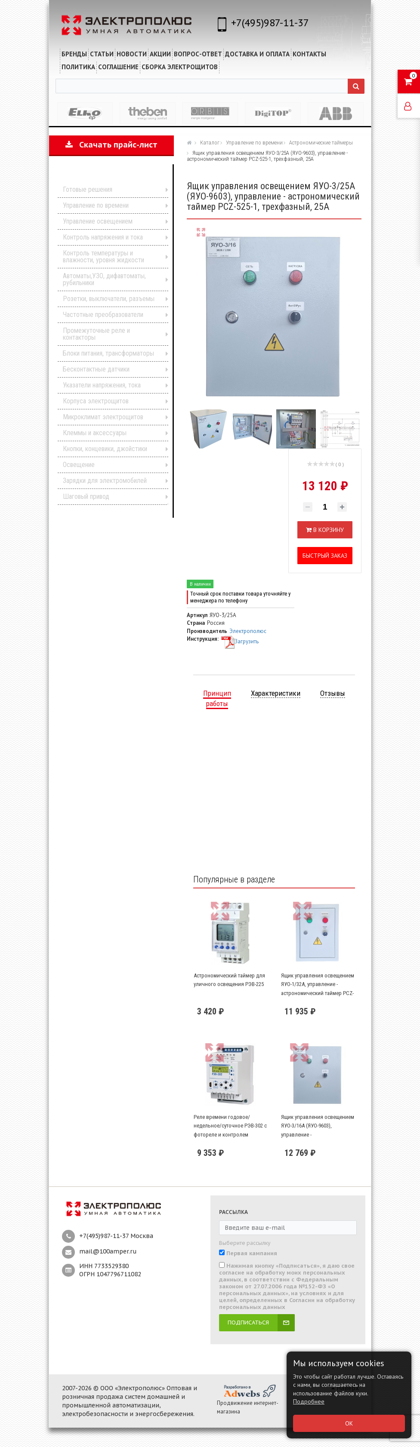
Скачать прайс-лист (111, 145)
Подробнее (308, 1401)
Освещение (79, 465)
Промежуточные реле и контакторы (96, 333)
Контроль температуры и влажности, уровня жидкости (103, 256)
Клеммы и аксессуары (95, 433)
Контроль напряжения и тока (103, 237)
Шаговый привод (86, 496)
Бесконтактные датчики (96, 369)
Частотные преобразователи (103, 314)
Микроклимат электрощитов (103, 417)
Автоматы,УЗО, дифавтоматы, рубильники (104, 279)
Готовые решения (87, 189)
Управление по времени (96, 205)
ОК (349, 1423)
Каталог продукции (105, 176)
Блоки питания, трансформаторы (108, 353)
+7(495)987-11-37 (270, 22)
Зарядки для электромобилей (105, 480)
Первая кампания (251, 1253)
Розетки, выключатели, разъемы (108, 299)
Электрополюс (247, 631)
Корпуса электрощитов (96, 401)
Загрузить (240, 641)
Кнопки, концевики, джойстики (105, 449)
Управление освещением (98, 221)
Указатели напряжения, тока (102, 385)
